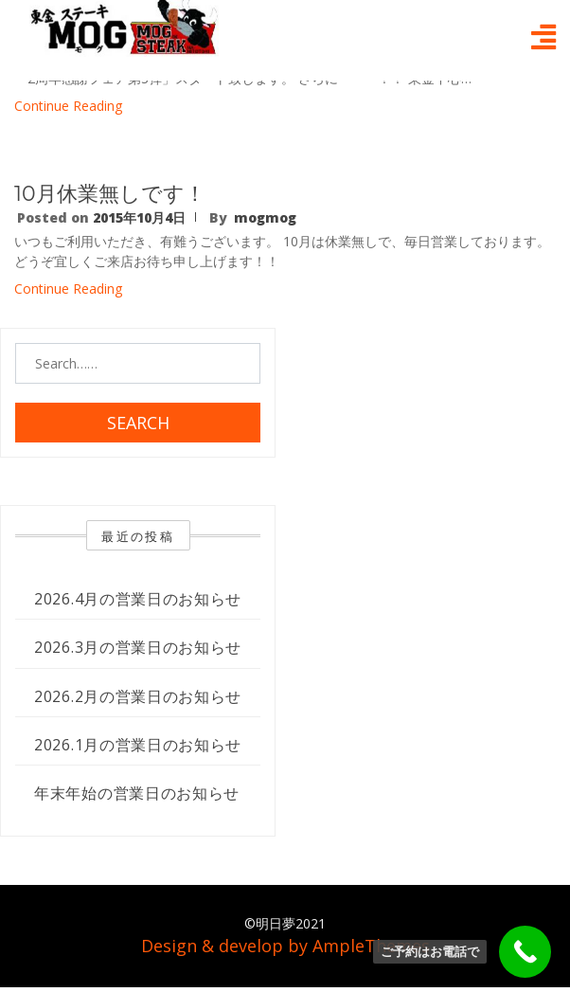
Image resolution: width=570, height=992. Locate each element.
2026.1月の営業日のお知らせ (137, 744)
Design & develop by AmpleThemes (285, 945)
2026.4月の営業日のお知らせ (137, 598)
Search (138, 422)
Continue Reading (68, 106)
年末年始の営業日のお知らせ (137, 793)
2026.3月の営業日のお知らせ (137, 647)
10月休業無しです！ (109, 194)
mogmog (265, 217)
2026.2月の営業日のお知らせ (137, 696)
